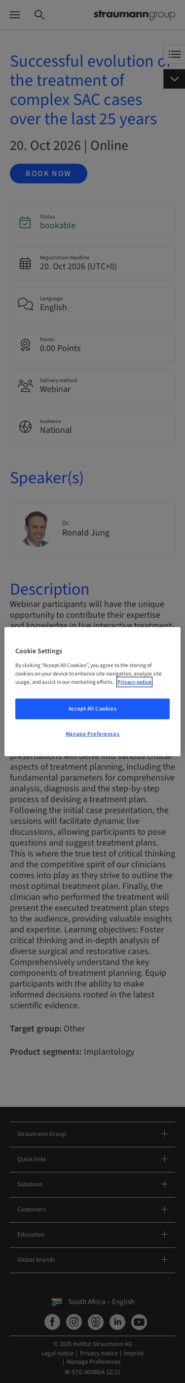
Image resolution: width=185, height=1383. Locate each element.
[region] (92, 691)
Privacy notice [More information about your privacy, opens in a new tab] (134, 682)
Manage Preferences (92, 734)
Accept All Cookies (92, 709)
